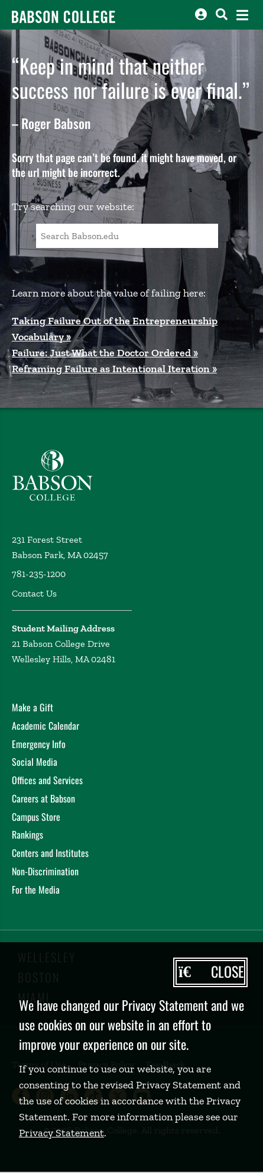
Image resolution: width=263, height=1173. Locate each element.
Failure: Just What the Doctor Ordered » (105, 352)
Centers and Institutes (50, 853)
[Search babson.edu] (221, 14)
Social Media (34, 762)
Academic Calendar (45, 725)
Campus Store (36, 817)
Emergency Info (39, 744)
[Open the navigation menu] (242, 15)
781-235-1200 (39, 573)
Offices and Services (47, 780)
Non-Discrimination (45, 871)
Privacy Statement (61, 1132)
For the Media (36, 889)
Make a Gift (32, 707)
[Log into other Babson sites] (201, 14)
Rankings (27, 834)
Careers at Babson (43, 798)
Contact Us (34, 593)
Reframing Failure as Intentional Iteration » (114, 368)
